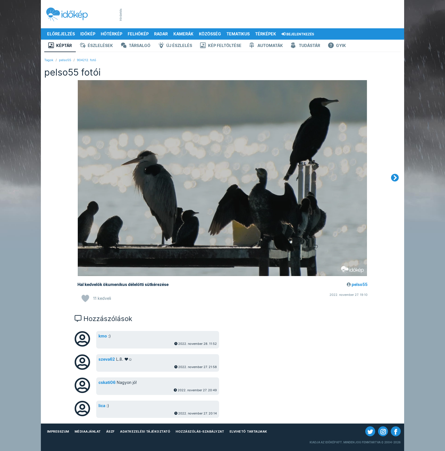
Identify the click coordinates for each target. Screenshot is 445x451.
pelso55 (65, 60)
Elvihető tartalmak (248, 431)
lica (101, 405)
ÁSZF (110, 431)
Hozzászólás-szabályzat (200, 431)
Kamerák (183, 34)
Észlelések (96, 46)
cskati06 (107, 382)
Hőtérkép (111, 34)
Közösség (210, 34)
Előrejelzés (61, 34)
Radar (161, 34)
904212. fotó (86, 60)
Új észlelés (175, 46)
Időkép (87, 34)
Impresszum (58, 431)
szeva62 (106, 359)
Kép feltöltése (221, 46)
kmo (102, 336)
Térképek (265, 34)
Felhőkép (138, 34)
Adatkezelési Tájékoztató (145, 431)
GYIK (337, 46)
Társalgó (135, 46)
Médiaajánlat (88, 431)
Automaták (266, 46)
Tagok (48, 60)
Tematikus (238, 34)
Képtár (60, 46)
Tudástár (305, 46)
